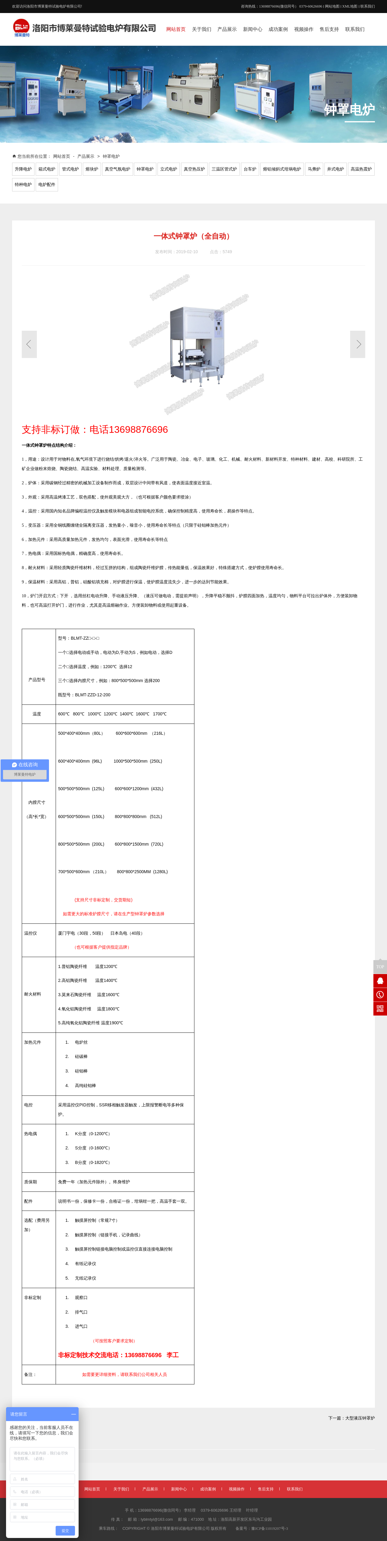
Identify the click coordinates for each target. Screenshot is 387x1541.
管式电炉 (70, 169)
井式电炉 (335, 169)
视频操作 (237, 1489)
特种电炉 (23, 184)
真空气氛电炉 (117, 169)
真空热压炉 (194, 169)
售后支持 (266, 1489)
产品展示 (85, 156)
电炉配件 (46, 184)
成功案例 (208, 1489)
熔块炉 (92, 169)
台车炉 (250, 169)
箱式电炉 (46, 169)
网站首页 (62, 156)
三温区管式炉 (224, 169)
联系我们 (367, 6)
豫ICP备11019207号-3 (269, 1528)
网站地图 (332, 6)
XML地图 (350, 6)
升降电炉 (23, 169)
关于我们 (121, 1489)
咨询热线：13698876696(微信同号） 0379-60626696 (281, 6)
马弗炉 (314, 169)
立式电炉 (168, 169)
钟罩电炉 (111, 156)
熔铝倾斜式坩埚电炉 (282, 169)
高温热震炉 (361, 169)
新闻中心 (179, 1489)
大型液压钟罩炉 (360, 1418)
